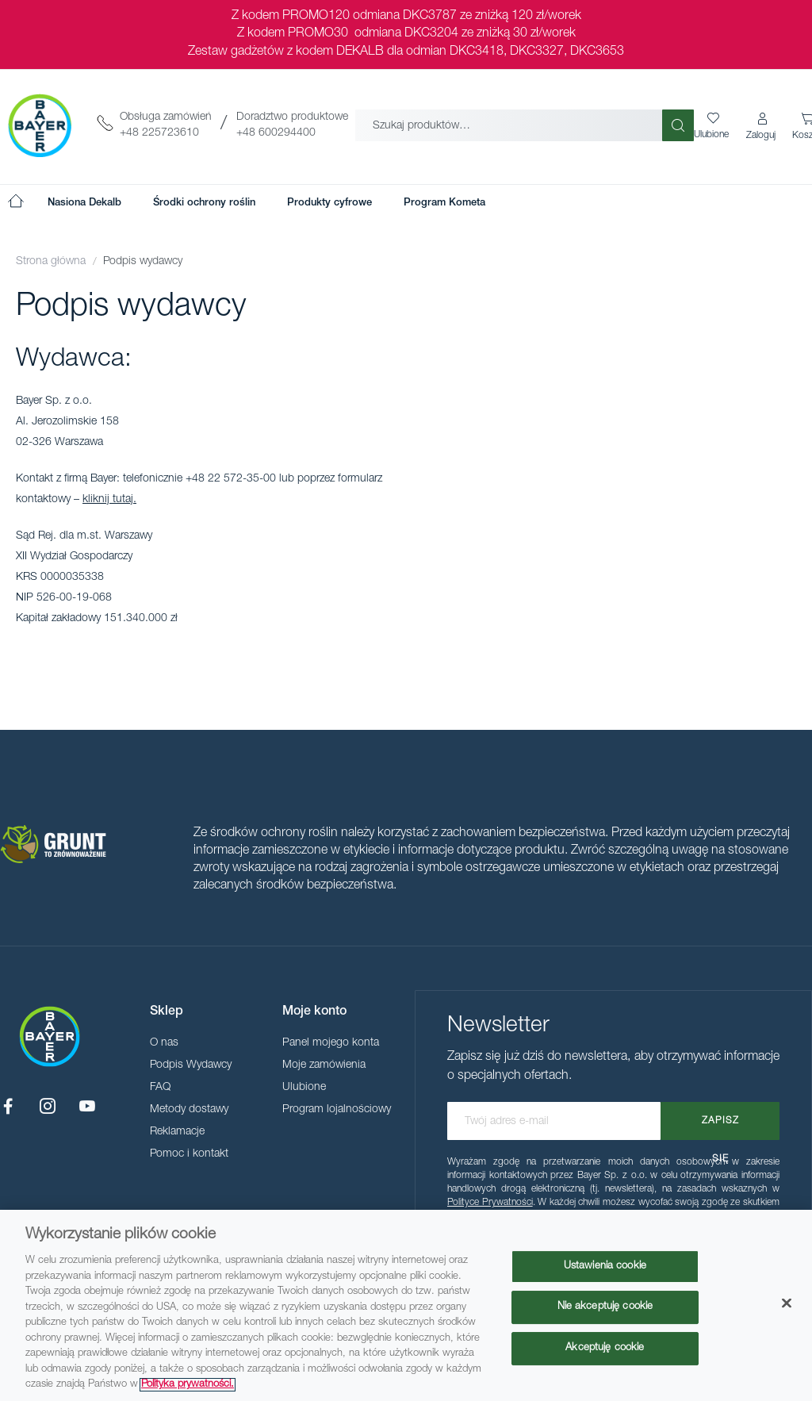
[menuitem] (84, 203)
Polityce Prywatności (490, 1202)
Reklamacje (177, 1132)
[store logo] (39, 125)
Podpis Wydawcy (191, 1065)
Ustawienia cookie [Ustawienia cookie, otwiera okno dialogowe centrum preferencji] (605, 1266)
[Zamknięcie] (786, 1302)
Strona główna (52, 261)
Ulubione (304, 1087)
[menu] (266, 203)
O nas (164, 1043)
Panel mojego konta (330, 1043)
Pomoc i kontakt (189, 1154)
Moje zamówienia (324, 1065)
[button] (762, 127)
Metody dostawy (189, 1109)
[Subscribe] (720, 1121)
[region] (406, 1305)
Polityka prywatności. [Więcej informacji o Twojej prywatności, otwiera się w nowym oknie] (187, 1385)
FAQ (160, 1087)
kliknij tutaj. (109, 499)
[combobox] (508, 125)
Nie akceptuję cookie (605, 1307)
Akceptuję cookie (604, 1348)
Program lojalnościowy (336, 1109)
